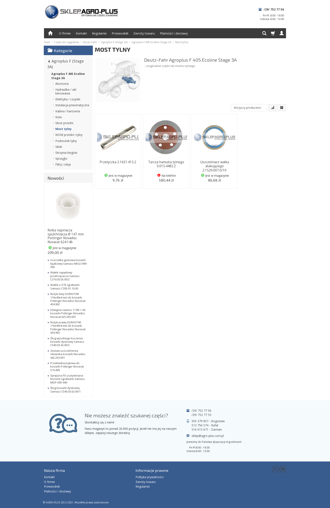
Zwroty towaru (144, 33)
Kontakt (81, 33)
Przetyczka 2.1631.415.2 (118, 162)
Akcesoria (62, 84)
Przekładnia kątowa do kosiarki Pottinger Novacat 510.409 (67, 366)
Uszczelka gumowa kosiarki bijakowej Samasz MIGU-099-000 (68, 263)
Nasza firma (54, 470)
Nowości (56, 177)
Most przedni (64, 123)
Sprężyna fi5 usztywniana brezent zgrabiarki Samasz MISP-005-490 (67, 379)
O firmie (65, 33)
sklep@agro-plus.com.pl (208, 436)
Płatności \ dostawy (174, 33)
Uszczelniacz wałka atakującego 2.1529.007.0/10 (214, 166)
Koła (58, 117)
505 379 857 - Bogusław (208, 421)
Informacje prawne (152, 470)
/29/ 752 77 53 (201, 415)
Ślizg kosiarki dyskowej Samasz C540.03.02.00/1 (65, 389)
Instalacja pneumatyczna (72, 105)
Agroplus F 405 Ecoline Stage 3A (68, 76)
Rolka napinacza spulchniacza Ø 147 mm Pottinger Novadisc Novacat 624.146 (66, 236)
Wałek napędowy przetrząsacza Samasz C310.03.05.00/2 (65, 276)
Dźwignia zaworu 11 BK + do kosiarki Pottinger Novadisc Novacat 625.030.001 (68, 313)
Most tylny (63, 129)
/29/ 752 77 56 (274, 9)
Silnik (58, 147)
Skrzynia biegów (66, 153)
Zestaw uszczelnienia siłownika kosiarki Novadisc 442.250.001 (67, 354)
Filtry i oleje (63, 164)
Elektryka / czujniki (67, 99)
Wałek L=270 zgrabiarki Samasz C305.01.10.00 (65, 286)
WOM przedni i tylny (68, 135)
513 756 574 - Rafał (205, 425)
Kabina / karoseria (67, 111)
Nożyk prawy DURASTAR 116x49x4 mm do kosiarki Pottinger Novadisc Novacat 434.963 (67, 327)
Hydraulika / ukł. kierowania (66, 91)
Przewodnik (120, 33)
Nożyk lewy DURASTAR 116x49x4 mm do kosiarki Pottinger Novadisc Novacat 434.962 (67, 299)
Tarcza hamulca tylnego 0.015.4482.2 (166, 164)
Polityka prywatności (150, 476)
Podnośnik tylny (66, 141)
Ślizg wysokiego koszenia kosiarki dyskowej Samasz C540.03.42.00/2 (67, 341)
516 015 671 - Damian (207, 429)
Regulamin (99, 33)
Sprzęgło (61, 158)
